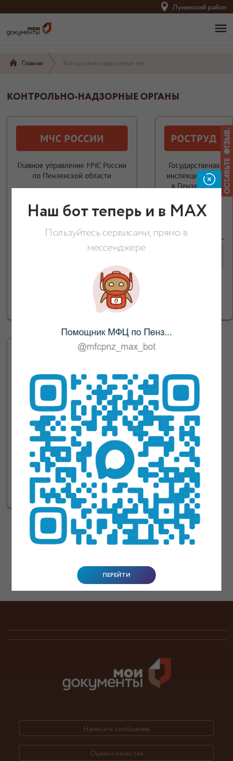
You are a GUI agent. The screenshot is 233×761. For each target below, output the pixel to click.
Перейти (116, 575)
